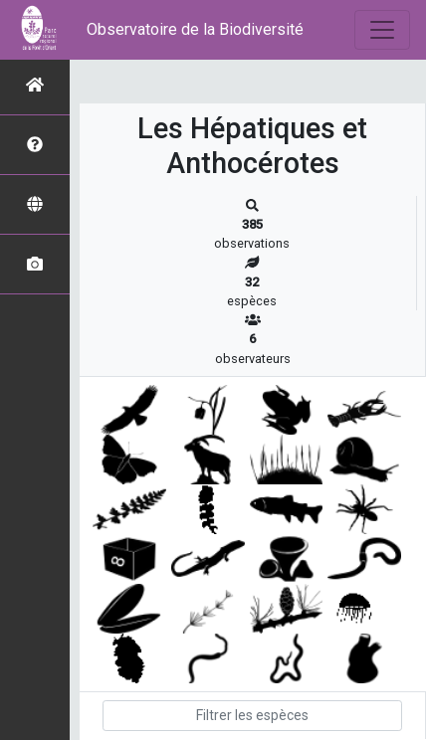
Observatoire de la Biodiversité (195, 29)
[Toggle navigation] (382, 30)
